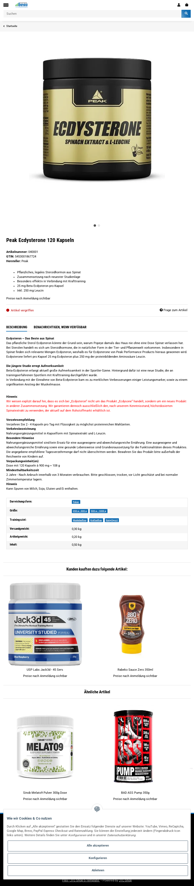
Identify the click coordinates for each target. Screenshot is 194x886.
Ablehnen (98, 870)
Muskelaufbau (79, 520)
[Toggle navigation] (6, 5)
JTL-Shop (125, 880)
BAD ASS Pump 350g (135, 793)
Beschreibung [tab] (16, 327)
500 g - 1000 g (98, 511)
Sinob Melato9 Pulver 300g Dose (45, 793)
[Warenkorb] (187, 5)
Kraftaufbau (96, 520)
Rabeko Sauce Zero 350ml (135, 670)
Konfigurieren (98, 858)
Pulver (76, 502)
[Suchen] (92, 14)
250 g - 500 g (80, 511)
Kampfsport (112, 520)
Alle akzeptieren (98, 845)
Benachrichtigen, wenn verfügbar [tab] (60, 327)
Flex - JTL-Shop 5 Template (81, 880)
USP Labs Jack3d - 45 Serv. (45, 670)
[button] (179, 5)
